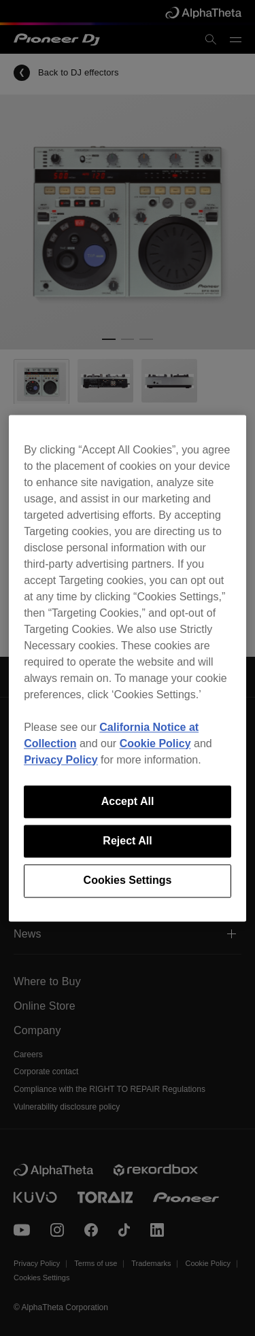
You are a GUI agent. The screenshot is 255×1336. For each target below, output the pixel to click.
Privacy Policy (61, 760)
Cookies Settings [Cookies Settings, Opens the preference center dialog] (128, 881)
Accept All (127, 801)
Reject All (127, 840)
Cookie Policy (155, 743)
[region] (127, 668)
